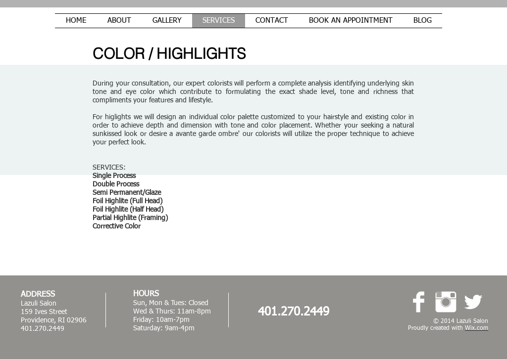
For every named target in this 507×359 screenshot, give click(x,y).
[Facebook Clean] (418, 302)
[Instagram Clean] (445, 302)
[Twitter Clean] (473, 302)
